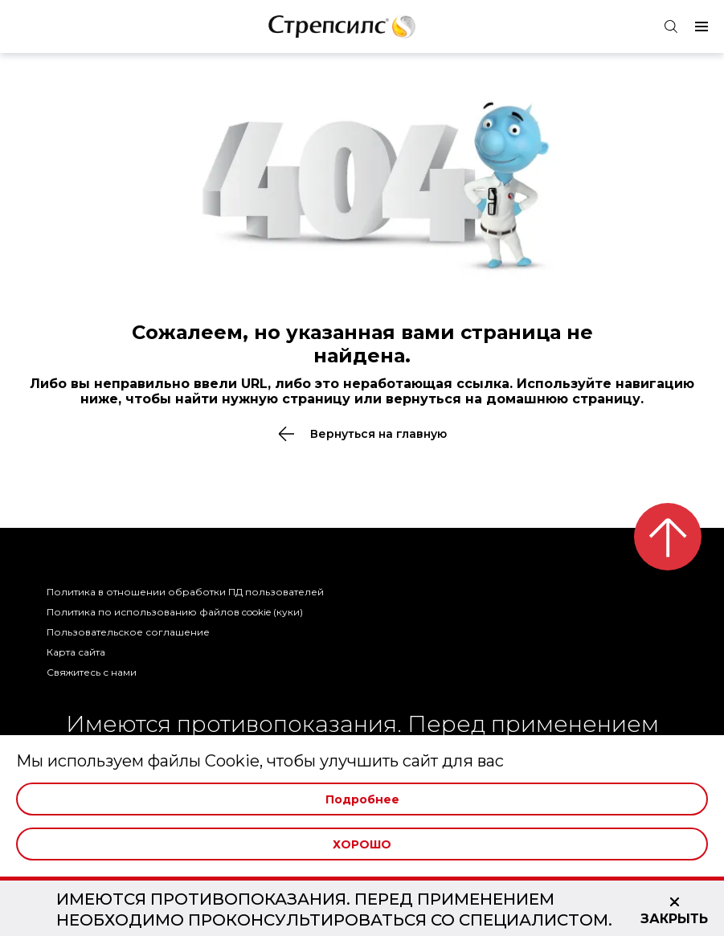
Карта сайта (76, 652)
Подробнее (362, 799)
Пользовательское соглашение (128, 632)
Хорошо (362, 844)
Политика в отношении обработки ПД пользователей (185, 592)
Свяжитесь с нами (92, 672)
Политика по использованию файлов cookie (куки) (175, 612)
